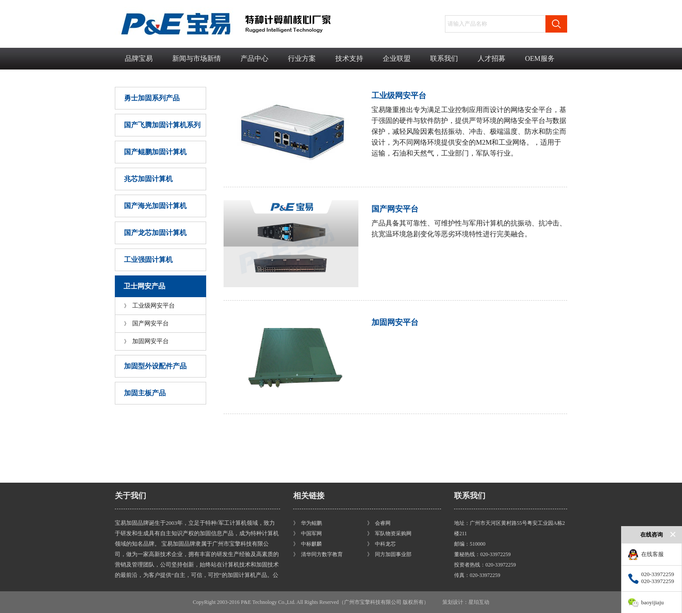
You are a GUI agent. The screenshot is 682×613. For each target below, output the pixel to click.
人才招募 (491, 58)
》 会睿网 (379, 523)
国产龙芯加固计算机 (155, 232)
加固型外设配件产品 (155, 366)
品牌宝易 (139, 58)
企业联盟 (397, 58)
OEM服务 (540, 58)
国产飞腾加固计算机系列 (162, 125)
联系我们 (444, 58)
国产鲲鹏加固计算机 (155, 152)
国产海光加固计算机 (155, 205)
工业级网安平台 (149, 305)
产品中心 (254, 58)
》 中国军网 (307, 533)
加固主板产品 (145, 393)
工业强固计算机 (148, 259)
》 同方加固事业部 (389, 554)
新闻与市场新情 (196, 58)
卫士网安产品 (144, 286)
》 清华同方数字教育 (318, 554)
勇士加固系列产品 (152, 98)
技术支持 (349, 58)
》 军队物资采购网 (389, 533)
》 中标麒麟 (307, 544)
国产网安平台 (146, 323)
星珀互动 (478, 602)
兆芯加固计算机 (148, 178)
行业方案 (302, 58)
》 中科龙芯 (381, 544)
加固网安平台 (146, 341)
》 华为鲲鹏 (307, 523)
